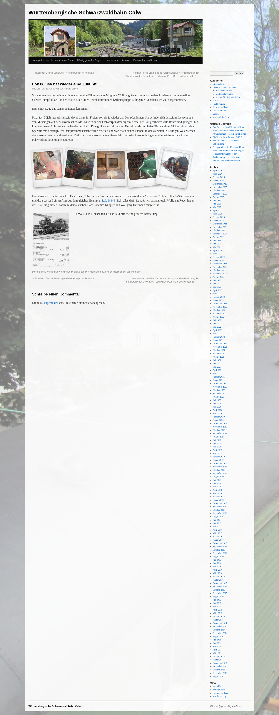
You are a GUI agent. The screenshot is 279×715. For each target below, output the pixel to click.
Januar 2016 (218, 580)
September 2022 (220, 313)
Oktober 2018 (219, 470)
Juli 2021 (217, 360)
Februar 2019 (219, 456)
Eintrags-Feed (219, 689)
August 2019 (218, 436)
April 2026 (217, 170)
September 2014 (220, 633)
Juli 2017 (217, 520)
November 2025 (220, 187)
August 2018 (218, 476)
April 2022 (217, 330)
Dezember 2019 (220, 423)
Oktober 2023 (219, 270)
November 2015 (220, 586)
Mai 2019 (217, 446)
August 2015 (218, 596)
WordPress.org (219, 696)
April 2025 (217, 210)
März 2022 (217, 333)
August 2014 (218, 636)
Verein (215, 114)
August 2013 (218, 676)
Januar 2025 (218, 220)
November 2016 (220, 546)
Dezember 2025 (220, 183)
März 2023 (217, 293)
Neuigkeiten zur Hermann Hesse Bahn (53, 60)
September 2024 (220, 233)
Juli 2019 (217, 440)
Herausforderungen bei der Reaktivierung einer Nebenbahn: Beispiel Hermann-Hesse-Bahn (227, 157)
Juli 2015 (217, 600)
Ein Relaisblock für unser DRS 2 (227, 137)
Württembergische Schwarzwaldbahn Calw (85, 12)
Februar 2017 (219, 536)
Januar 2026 (218, 180)
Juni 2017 (217, 523)
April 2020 (217, 410)
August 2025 (218, 197)
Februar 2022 (219, 337)
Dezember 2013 (220, 663)
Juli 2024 (217, 240)
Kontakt (125, 60)
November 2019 (220, 426)
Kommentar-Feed (220, 693)
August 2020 (218, 396)
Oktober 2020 (219, 390)
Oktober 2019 (219, 430)
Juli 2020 (217, 400)
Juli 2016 (217, 560)
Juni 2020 (217, 403)
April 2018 (217, 490)
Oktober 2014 (219, 629)
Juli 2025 (217, 200)
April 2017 (217, 530)
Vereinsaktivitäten (221, 117)
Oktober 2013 (219, 669)
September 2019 (220, 433)
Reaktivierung (219, 104)
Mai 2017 (217, 526)
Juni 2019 (217, 443)
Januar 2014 (218, 659)
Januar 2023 (218, 300)
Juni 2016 (217, 563)
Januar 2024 (218, 260)
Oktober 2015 (219, 590)
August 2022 (218, 317)
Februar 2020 (219, 416)
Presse (215, 100)
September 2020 (220, 393)
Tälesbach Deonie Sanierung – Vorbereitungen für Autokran (63, 73)
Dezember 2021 (220, 343)
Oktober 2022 (219, 310)
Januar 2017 (218, 540)
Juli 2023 (217, 280)
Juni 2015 (217, 603)
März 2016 (217, 573)
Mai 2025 (217, 207)
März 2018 (217, 493)
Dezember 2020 (220, 383)
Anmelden (217, 686)
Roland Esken (71, 88)
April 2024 (217, 250)
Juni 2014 (217, 643)
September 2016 (220, 553)
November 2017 (220, 506)
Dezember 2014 (220, 623)
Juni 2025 (217, 203)
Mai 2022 (217, 327)
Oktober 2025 (219, 190)
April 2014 (217, 649)
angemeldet (51, 302)
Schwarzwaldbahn (221, 107)
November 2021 (220, 347)
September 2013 (220, 673)
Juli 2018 (217, 480)
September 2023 (220, 273)
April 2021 (217, 370)
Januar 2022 (218, 340)
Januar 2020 (218, 420)
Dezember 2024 (220, 223)
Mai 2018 (217, 486)
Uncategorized (219, 110)
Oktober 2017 (219, 510)
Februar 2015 (219, 616)
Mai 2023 (217, 287)
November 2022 (220, 307)
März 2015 (217, 613)
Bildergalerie (218, 84)
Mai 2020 (217, 406)
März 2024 (217, 253)
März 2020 (217, 413)
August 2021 (218, 357)
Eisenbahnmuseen (224, 90)
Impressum (112, 60)
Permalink (136, 272)
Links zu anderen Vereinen (224, 87)
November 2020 (220, 387)
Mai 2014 (217, 646)
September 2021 (220, 353)
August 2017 (218, 516)
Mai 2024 (217, 247)
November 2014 (220, 626)
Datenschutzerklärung (145, 60)
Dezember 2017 (220, 503)
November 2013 (220, 666)
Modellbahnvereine (224, 94)
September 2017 (220, 513)
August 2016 (218, 556)
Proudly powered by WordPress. (228, 706)
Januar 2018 (218, 500)
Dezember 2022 (220, 303)
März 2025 (217, 213)
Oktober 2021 (219, 350)
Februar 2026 (219, 177)
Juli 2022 (217, 320)
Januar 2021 (218, 380)
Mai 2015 (217, 606)
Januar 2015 (218, 619)
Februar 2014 (219, 656)
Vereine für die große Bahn (72, 272)
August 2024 (218, 237)
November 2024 (220, 227)
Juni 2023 (217, 283)
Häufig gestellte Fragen (89, 60)
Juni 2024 (217, 243)
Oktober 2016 (219, 550)
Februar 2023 (219, 297)
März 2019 (217, 453)
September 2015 (220, 593)
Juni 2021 (217, 363)
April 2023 (217, 290)
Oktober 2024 (219, 230)
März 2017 (217, 533)
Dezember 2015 (220, 583)
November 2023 (220, 267)
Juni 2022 (217, 323)
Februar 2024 (219, 257)
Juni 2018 (217, 483)
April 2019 (217, 450)
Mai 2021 (217, 367)
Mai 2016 (217, 566)
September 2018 (220, 473)
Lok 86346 (108, 200)
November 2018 (220, 466)
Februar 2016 (219, 576)
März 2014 (217, 653)
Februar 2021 (219, 377)
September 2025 (220, 193)
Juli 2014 (217, 639)
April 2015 (217, 609)
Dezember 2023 (220, 263)
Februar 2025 (219, 217)
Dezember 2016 (220, 543)
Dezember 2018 (220, 463)
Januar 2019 (218, 460)
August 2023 (218, 277)
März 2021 (217, 373)
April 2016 (217, 570)
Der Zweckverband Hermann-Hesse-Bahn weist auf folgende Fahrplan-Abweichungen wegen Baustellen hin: (229, 130)
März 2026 (217, 174)
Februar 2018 (219, 496)
